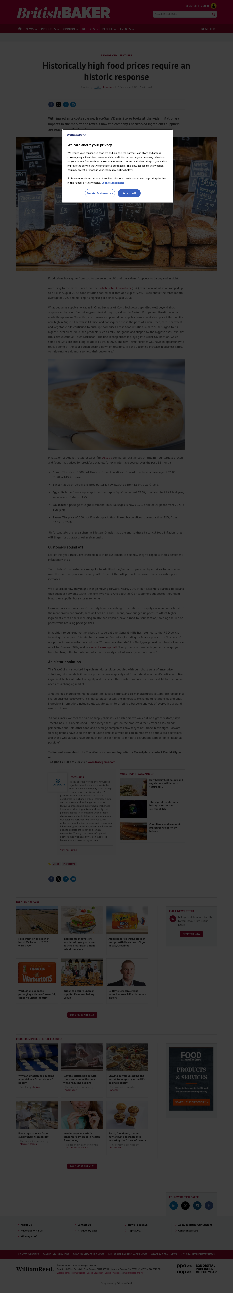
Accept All (129, 193)
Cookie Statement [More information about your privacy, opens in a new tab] (113, 182)
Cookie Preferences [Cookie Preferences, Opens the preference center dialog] (100, 193)
